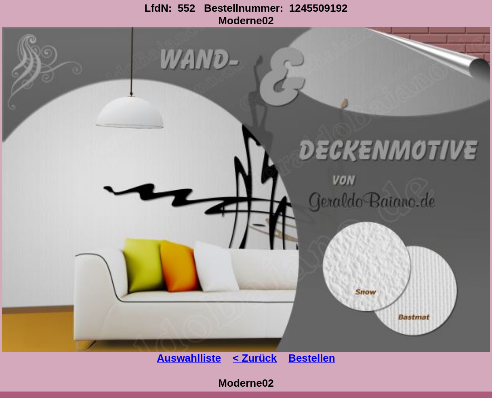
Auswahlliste (189, 358)
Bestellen (311, 358)
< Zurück (255, 358)
